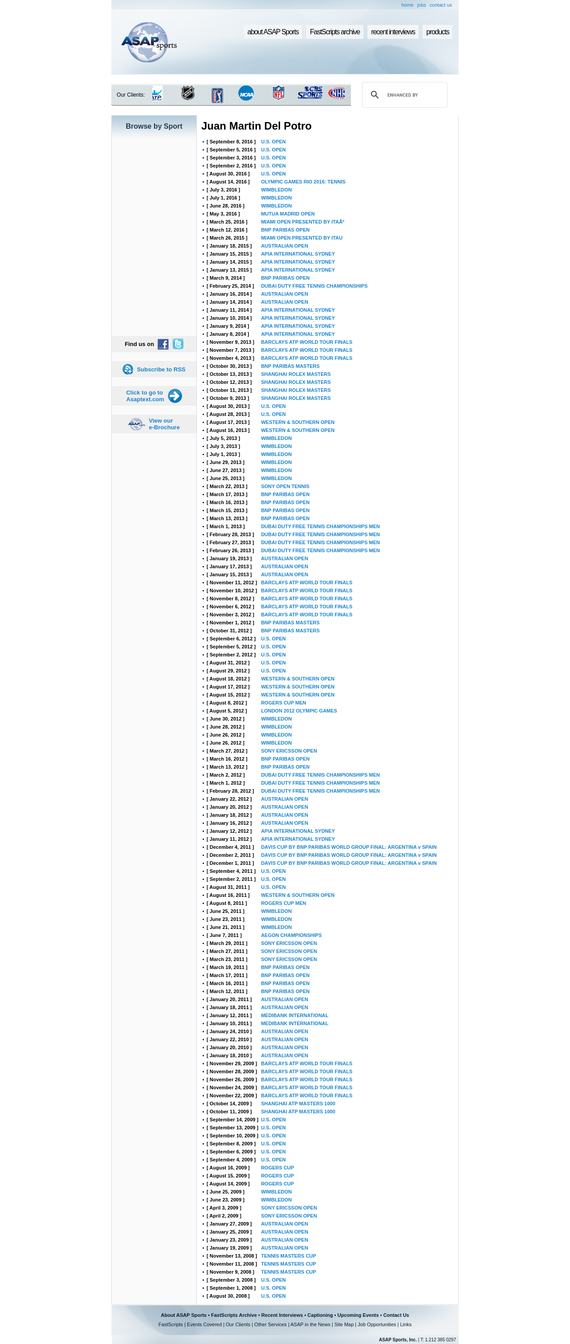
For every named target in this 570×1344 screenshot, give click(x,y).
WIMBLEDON (276, 189)
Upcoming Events (358, 1315)
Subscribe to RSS (161, 369)
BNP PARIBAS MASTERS (290, 366)
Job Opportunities (377, 1324)
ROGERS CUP (277, 1167)
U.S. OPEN (273, 141)
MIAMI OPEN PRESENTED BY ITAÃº (302, 221)
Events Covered (204, 1324)
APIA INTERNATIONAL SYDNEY (298, 254)
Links (405, 1324)
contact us (441, 5)
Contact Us (396, 1315)
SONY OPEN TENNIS (285, 486)
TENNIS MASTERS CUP (288, 1255)
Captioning (320, 1315)
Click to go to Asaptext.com (145, 396)
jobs (421, 5)
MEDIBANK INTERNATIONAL (294, 1015)
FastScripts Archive (234, 1315)
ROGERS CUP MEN (283, 702)
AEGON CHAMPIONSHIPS (291, 935)
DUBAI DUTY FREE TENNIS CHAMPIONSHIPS (314, 286)
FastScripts (171, 1324)
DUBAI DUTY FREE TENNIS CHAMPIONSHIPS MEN (320, 526)
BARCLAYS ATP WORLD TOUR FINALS (306, 342)
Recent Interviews (282, 1315)
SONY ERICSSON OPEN (289, 750)
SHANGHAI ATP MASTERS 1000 (298, 1103)
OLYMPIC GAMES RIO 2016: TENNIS (303, 181)
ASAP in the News (310, 1324)
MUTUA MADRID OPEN (288, 213)
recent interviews (393, 32)
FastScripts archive (335, 32)
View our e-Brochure (164, 424)
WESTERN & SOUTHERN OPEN (297, 422)
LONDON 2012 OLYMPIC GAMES (299, 710)
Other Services (270, 1324)
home (407, 5)
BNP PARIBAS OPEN (285, 229)
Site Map (344, 1324)
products (437, 32)
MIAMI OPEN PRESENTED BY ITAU (301, 237)
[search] (403, 95)
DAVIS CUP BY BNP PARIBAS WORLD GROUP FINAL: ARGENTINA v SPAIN (348, 847)
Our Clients (238, 1324)
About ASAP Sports (184, 1315)
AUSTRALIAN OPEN (284, 245)
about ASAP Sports (273, 32)
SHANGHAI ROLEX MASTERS (295, 374)
